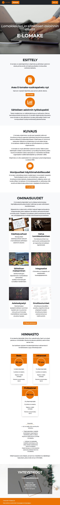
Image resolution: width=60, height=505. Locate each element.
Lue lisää (30, 187)
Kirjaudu (15, 2)
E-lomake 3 (20, 503)
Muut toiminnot (30, 323)
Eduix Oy (12, 500)
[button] (30, 94)
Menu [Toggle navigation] (55, 2)
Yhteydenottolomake (30, 478)
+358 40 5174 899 (30, 485)
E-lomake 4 (28, 503)
